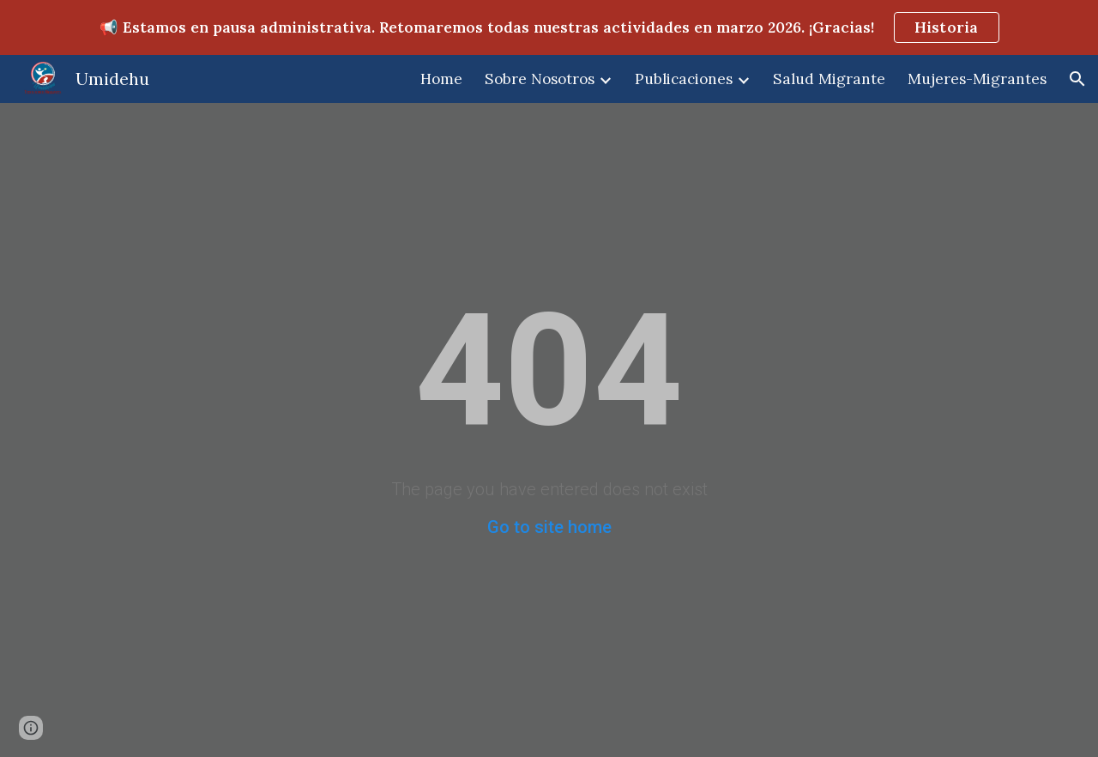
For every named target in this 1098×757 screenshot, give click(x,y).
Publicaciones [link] (684, 79)
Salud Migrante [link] (829, 79)
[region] (549, 27)
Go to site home (549, 527)
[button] (1077, 79)
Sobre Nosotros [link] (539, 79)
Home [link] (441, 79)
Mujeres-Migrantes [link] (977, 79)
